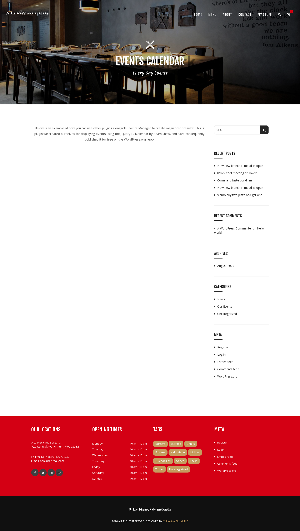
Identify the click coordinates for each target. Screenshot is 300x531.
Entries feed (225, 362)
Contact (244, 15)
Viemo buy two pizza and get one (239, 195)
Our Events (224, 306)
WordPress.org (227, 376)
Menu (212, 15)
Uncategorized (227, 314)
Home (198, 15)
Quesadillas (163, 461)
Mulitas (195, 452)
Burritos (176, 444)
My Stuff (265, 15)
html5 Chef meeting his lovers (237, 173)
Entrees (160, 452)
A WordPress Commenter (234, 228)
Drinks (191, 444)
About (227, 15)
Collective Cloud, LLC (175, 521)
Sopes (180, 461)
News (221, 299)
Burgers (160, 444)
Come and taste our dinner (235, 180)
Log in (221, 354)
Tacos (194, 461)
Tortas (159, 469)
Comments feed (228, 369)
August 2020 (225, 266)
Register (222, 347)
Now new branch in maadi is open (240, 166)
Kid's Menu (178, 452)
